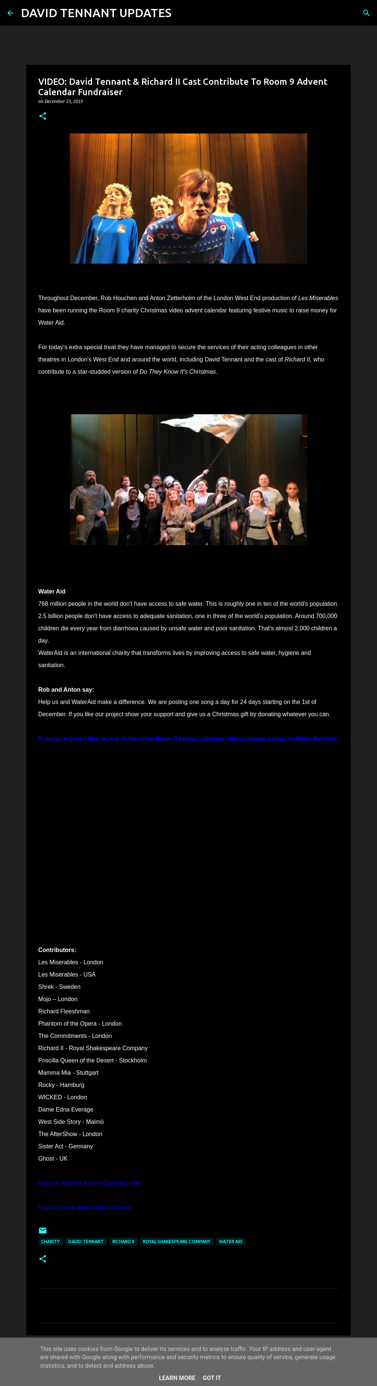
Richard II (123, 1241)
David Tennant (86, 1241)
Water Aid (231, 1241)
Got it (212, 1378)
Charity (50, 1241)
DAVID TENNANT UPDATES (96, 12)
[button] (42, 117)
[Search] (181, 13)
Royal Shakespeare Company (176, 1241)
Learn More (177, 1378)
